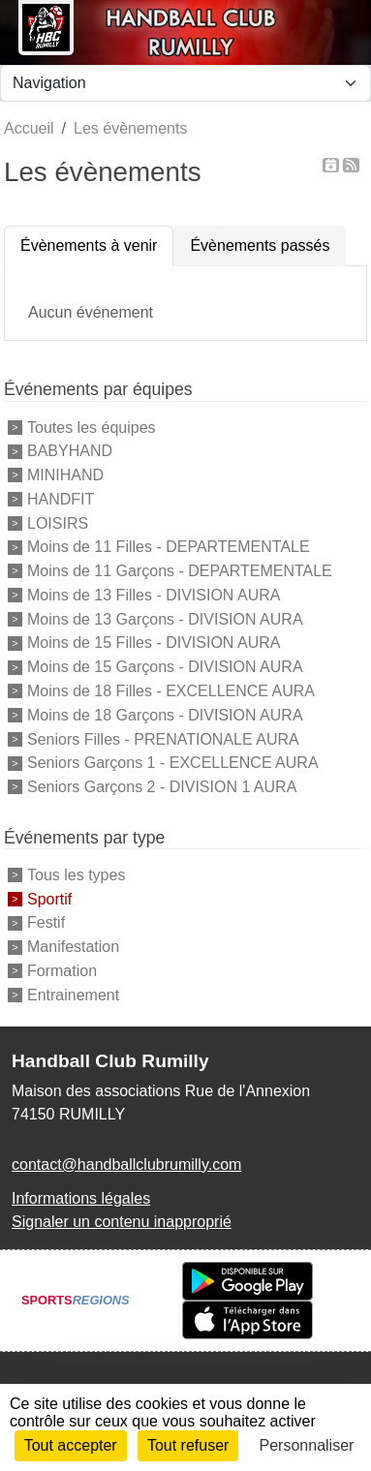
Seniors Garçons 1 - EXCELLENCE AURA (173, 762)
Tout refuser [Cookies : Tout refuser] (188, 1445)
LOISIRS (57, 522)
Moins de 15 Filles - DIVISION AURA (153, 642)
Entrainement (73, 995)
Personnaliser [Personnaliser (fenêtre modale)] (307, 1445)
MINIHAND (65, 475)
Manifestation (73, 946)
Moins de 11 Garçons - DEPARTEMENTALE (179, 571)
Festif (46, 922)
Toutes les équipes (91, 426)
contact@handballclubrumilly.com (126, 1164)
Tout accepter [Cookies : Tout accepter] (70, 1445)
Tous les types (76, 875)
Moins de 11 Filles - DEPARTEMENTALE (168, 546)
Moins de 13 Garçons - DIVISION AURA (165, 618)
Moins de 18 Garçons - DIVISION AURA (165, 715)
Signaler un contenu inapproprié (122, 1221)
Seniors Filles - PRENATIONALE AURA (163, 738)
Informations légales (81, 1198)
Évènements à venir (88, 245)
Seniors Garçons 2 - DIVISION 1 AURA (161, 787)
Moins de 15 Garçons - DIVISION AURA (165, 667)
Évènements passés (259, 245)
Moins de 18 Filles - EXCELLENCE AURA (171, 691)
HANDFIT (60, 499)
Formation (62, 971)
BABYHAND (69, 451)
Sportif (49, 898)
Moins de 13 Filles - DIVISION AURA (153, 595)
